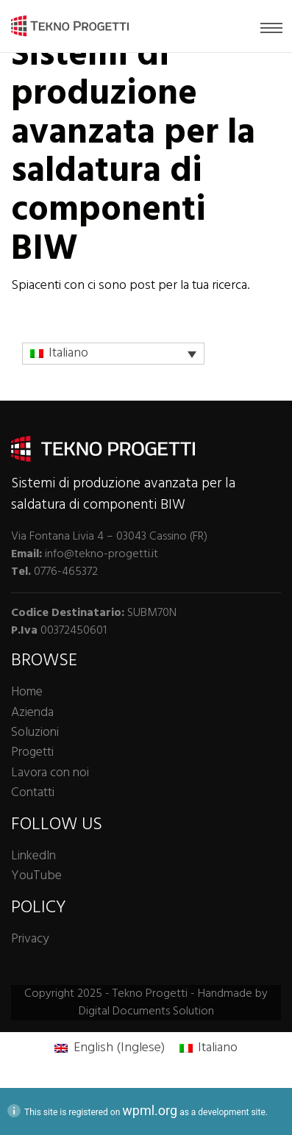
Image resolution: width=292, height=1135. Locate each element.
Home (27, 692)
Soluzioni (35, 732)
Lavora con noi (50, 773)
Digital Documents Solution (146, 1011)
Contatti (32, 792)
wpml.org (149, 1110)
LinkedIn (33, 856)
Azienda (32, 712)
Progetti (32, 752)
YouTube (36, 876)
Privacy (30, 939)
